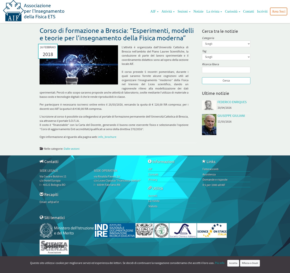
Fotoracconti (210, 169)
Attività (168, 11)
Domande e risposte (215, 180)
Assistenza (209, 174)
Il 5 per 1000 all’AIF (214, 185)
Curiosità (232, 11)
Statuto (152, 206)
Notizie (198, 11)
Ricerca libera (210, 64)
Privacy (152, 180)
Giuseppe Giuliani (231, 116)
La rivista (214, 11)
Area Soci (278, 11)
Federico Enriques (232, 102)
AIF (154, 11)
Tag (204, 51)
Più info (220, 263)
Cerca (226, 80)
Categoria (208, 38)
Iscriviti (262, 11)
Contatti (248, 11)
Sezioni (184, 11)
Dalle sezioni (72, 149)
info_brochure (107, 137)
